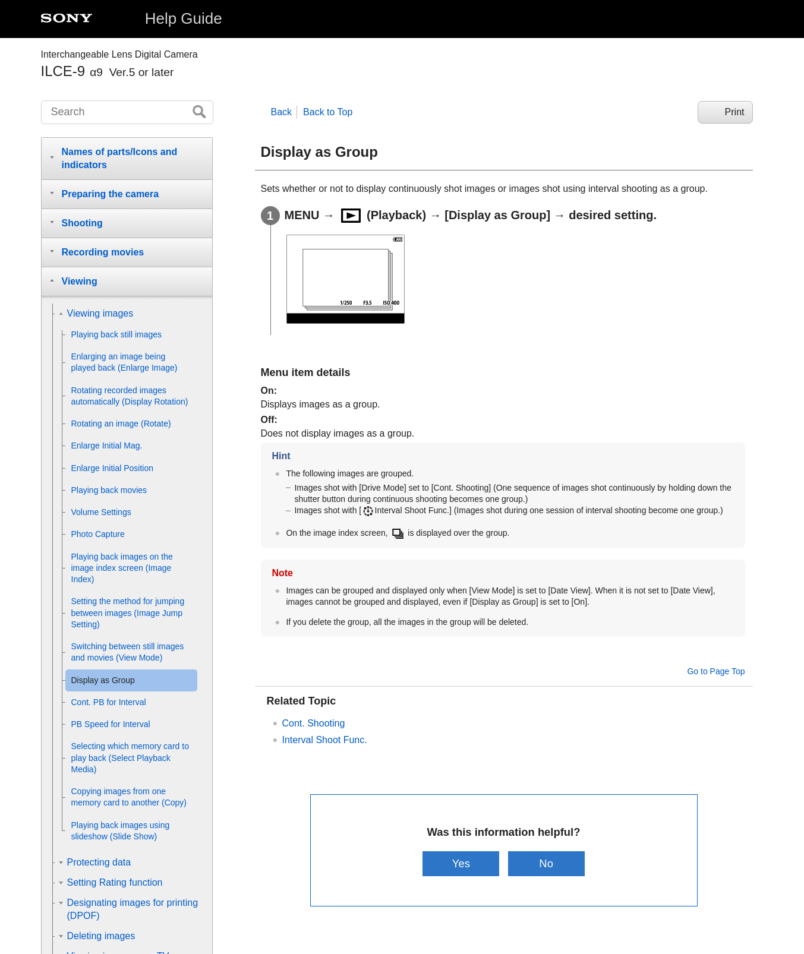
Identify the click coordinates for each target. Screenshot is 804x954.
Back (281, 112)
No (546, 863)
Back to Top (327, 112)
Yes (461, 863)
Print (735, 112)
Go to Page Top (716, 671)
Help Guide (183, 18)
